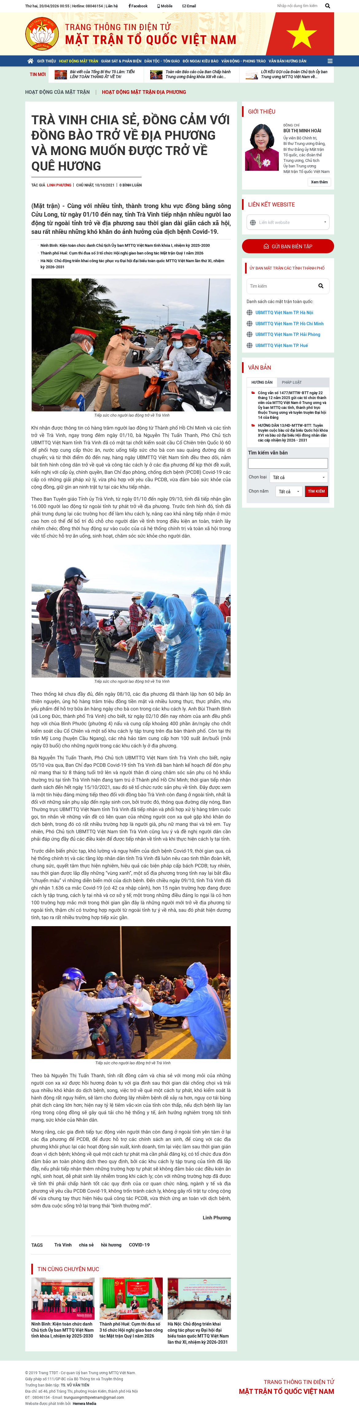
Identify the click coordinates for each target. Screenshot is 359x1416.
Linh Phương (59, 185)
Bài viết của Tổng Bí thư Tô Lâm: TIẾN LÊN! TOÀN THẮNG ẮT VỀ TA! (102, 74)
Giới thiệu (261, 111)
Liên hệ (112, 6)
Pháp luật (292, 382)
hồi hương (111, 1244)
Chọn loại (258, 476)
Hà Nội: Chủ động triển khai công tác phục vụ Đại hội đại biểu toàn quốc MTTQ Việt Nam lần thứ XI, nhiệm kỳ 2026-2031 (198, 1333)
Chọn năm (258, 491)
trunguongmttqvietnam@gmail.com (94, 1397)
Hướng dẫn (262, 382)
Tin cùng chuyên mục (68, 1269)
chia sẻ (86, 1244)
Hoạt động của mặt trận (57, 92)
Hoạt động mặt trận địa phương (144, 92)
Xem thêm (319, 182)
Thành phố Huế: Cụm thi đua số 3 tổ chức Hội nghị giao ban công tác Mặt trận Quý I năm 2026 (131, 1330)
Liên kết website (271, 204)
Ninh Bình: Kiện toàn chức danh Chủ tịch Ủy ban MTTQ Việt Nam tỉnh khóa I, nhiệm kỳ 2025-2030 (62, 1330)
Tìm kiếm (316, 491)
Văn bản (259, 367)
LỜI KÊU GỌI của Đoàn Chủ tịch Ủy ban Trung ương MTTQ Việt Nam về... (294, 74)
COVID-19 (139, 1244)
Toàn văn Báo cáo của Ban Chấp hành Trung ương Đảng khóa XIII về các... (198, 74)
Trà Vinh (63, 1244)
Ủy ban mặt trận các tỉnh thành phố (287, 268)
